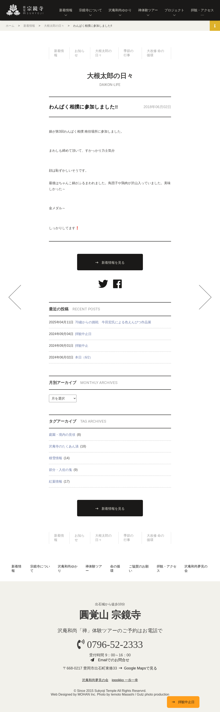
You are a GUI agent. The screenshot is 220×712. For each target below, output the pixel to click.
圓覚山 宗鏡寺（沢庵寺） (24, 10)
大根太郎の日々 (54, 25)
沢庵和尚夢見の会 (95, 680)
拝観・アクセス (202, 10)
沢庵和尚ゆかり (120, 10)
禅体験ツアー (148, 10)
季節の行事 (128, 53)
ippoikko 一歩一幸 (125, 680)
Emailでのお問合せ (113, 660)
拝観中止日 (83, 334)
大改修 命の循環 (155, 53)
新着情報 (65, 10)
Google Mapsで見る (140, 668)
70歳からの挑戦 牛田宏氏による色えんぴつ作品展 (113, 322)
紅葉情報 (55, 481)
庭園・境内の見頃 (62, 434)
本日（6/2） (84, 357)
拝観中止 (81, 345)
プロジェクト (174, 10)
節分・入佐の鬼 (60, 470)
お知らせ (80, 53)
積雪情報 (55, 458)
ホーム (10, 25)
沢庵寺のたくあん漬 (64, 446)
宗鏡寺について (90, 10)
